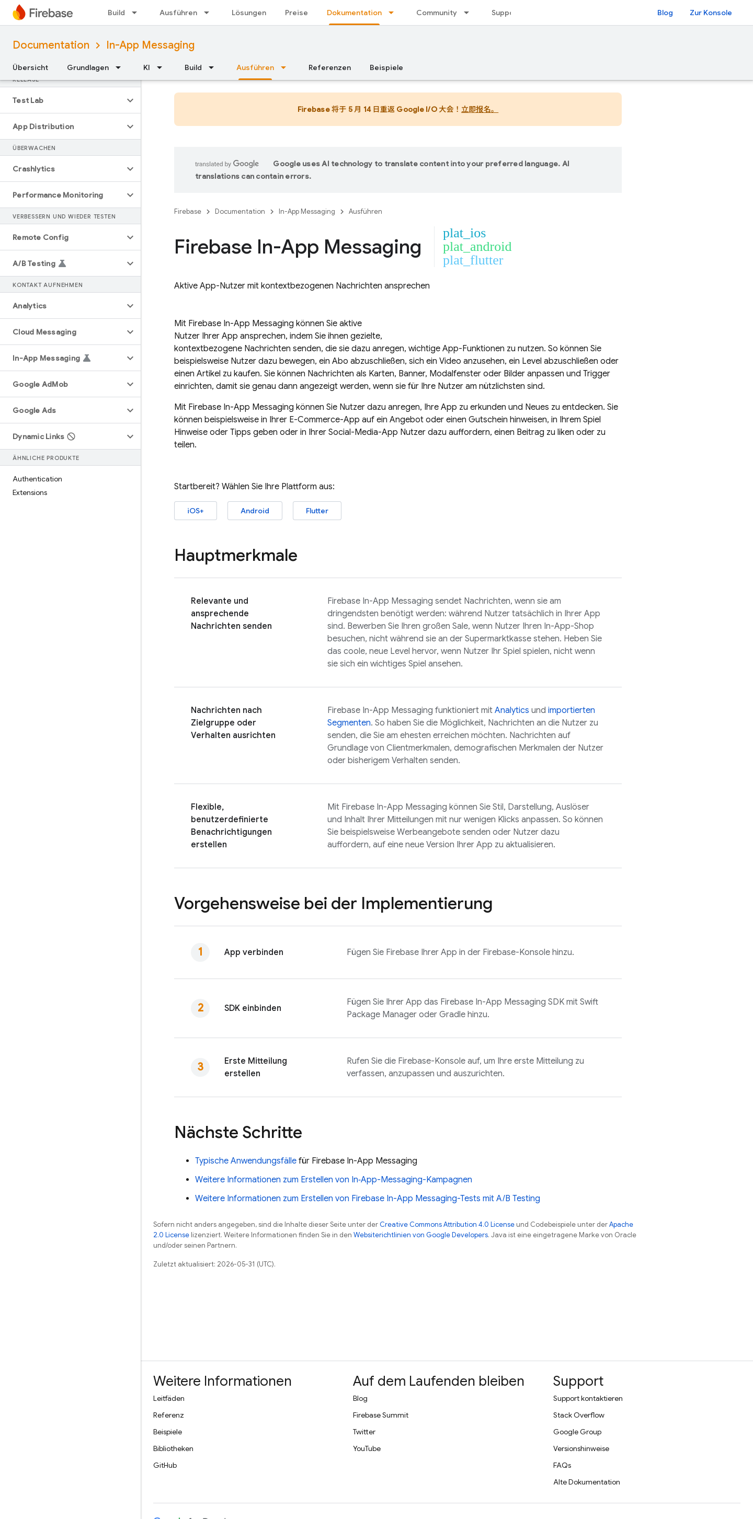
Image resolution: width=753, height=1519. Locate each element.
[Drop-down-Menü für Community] (469, 12)
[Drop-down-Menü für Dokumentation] (394, 12)
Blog (665, 12)
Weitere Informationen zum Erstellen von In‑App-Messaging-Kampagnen (333, 1180)
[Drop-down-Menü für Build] (137, 12)
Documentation (51, 45)
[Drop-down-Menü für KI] (162, 67)
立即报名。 (479, 109)
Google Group (577, 1431)
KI (146, 67)
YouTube (367, 1448)
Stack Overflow (578, 1415)
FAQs (562, 1465)
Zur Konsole (711, 12)
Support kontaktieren (588, 1398)
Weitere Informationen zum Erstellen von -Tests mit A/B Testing (367, 1198)
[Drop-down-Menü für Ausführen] (209, 12)
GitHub (165, 1465)
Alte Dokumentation (586, 1482)
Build (116, 12)
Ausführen (178, 12)
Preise (296, 12)
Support (506, 12)
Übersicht (30, 67)
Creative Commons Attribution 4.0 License (447, 1224)
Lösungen (249, 12)
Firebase (187, 211)
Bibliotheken (173, 1448)
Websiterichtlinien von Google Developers (420, 1234)
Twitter (364, 1431)
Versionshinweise (581, 1448)
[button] (62, 100)
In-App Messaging (150, 45)
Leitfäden (169, 1398)
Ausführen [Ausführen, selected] (255, 67)
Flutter (317, 510)
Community (436, 12)
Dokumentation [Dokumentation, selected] (354, 12)
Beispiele (386, 67)
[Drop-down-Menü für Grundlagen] (121, 67)
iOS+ (195, 510)
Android (255, 510)
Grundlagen (88, 67)
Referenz (168, 1415)
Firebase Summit (380, 1415)
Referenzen (330, 67)
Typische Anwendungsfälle (245, 1161)
